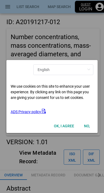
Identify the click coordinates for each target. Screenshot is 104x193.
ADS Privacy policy (28, 112)
